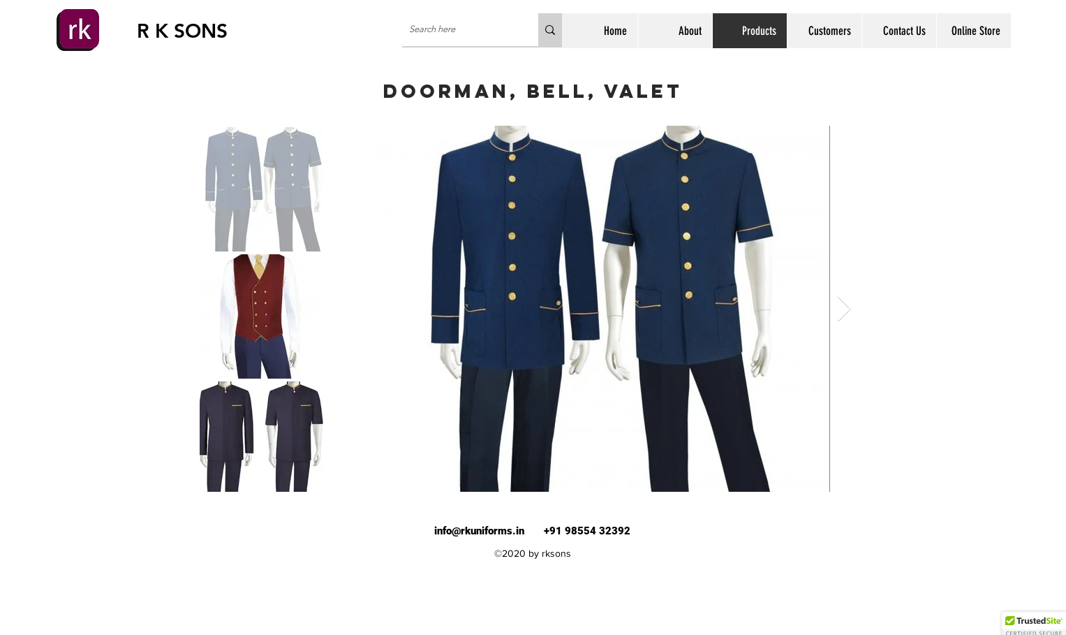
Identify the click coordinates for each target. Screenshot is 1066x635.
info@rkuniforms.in (479, 531)
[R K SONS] (186, 31)
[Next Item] (844, 309)
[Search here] (459, 29)
